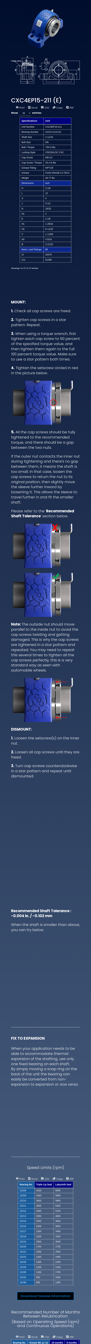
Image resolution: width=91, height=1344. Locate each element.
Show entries (26, 113)
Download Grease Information (45, 1296)
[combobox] (25, 113)
